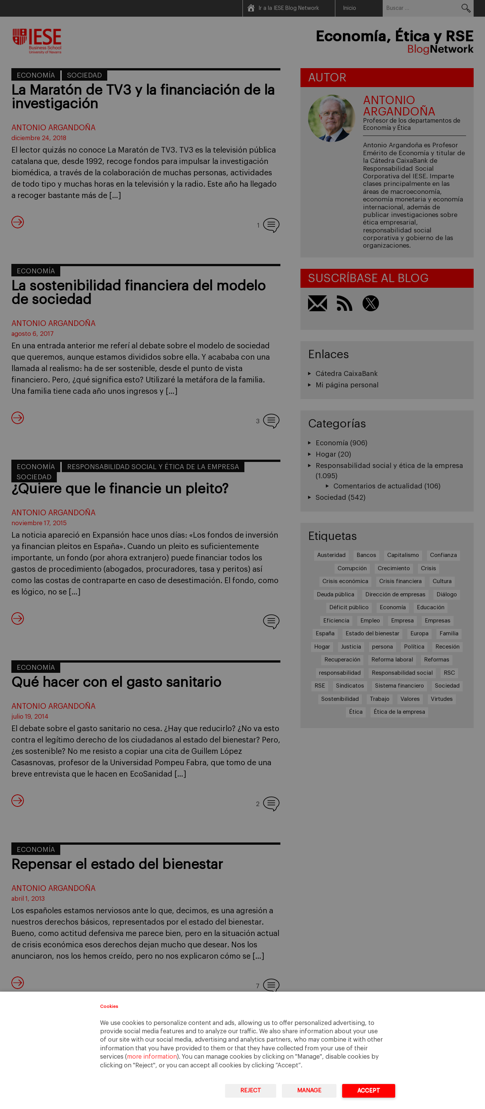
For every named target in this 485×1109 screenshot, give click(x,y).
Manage (309, 1090)
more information (152, 1057)
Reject (250, 1090)
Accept (368, 1090)
